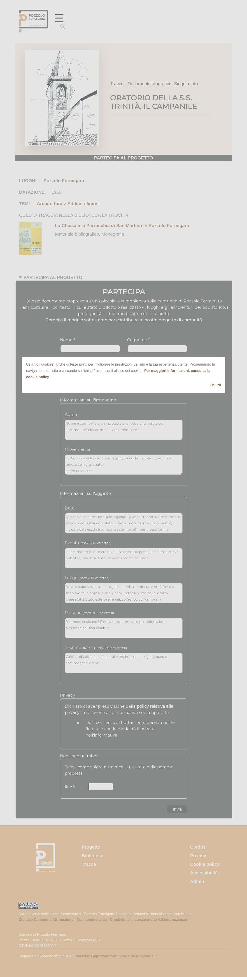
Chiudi (215, 385)
